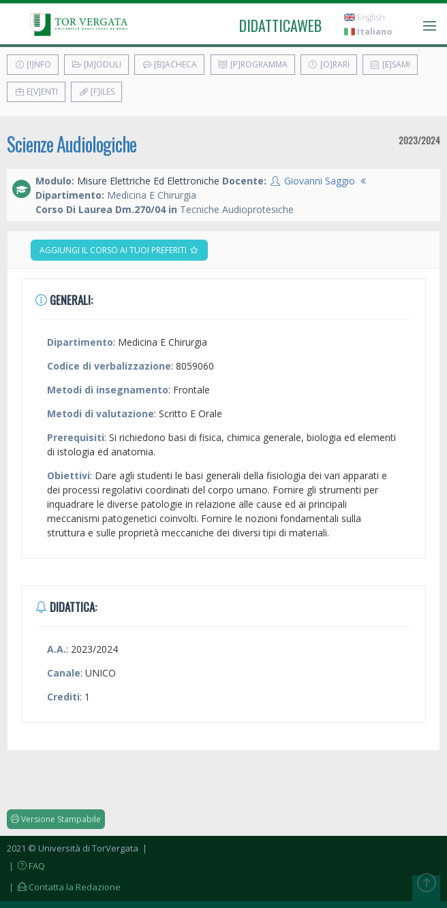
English (364, 17)
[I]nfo (32, 64)
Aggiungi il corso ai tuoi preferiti (119, 250)
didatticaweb (280, 25)
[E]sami (390, 64)
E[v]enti (36, 91)
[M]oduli (96, 64)
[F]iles (96, 91)
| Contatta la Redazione (64, 887)
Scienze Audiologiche (71, 144)
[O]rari (329, 64)
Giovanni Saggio (319, 180)
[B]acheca (169, 64)
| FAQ (26, 866)
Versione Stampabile (56, 819)
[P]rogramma (253, 64)
